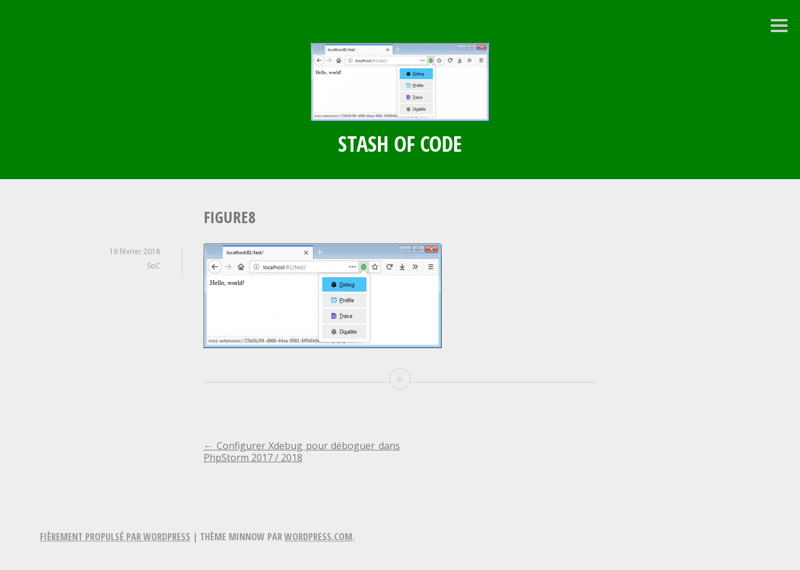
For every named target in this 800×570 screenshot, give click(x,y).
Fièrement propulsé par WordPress (115, 536)
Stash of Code (400, 143)
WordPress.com (318, 536)
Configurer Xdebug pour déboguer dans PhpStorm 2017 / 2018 (302, 451)
